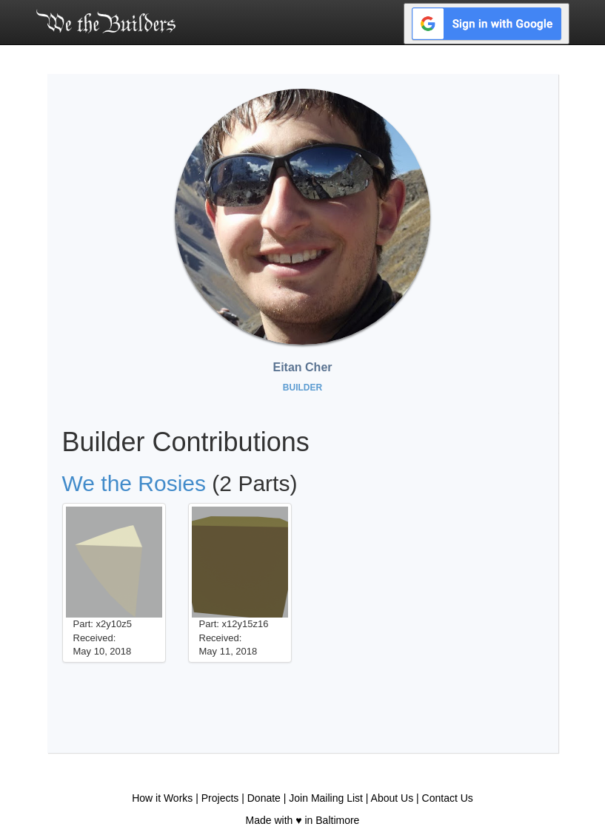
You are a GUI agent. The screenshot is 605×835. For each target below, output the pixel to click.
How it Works (162, 798)
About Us (392, 798)
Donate (264, 798)
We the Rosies (134, 483)
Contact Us (447, 798)
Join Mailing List (326, 798)
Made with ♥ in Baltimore (303, 820)
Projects (220, 798)
